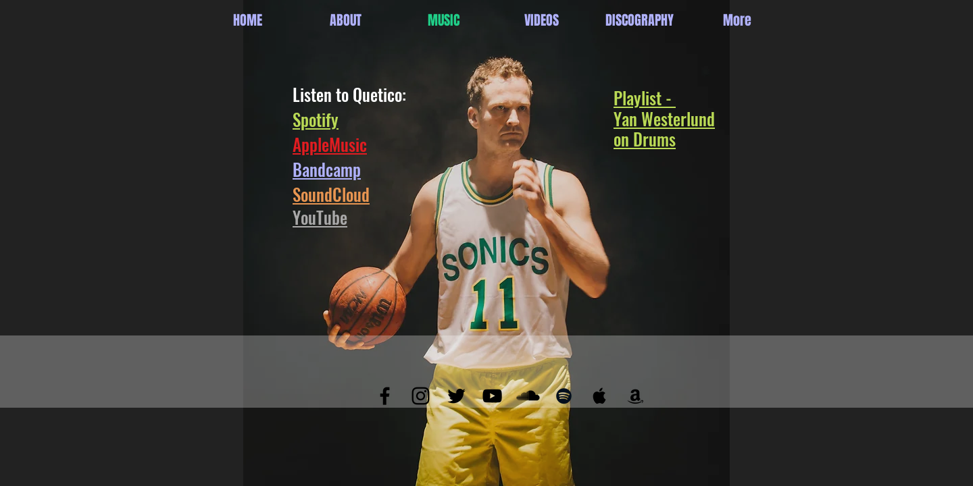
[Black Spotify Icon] (564, 396)
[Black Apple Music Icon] (600, 396)
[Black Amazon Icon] (635, 396)
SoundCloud (331, 194)
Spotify (316, 119)
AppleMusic (330, 144)
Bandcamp (327, 169)
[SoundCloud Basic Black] (528, 396)
